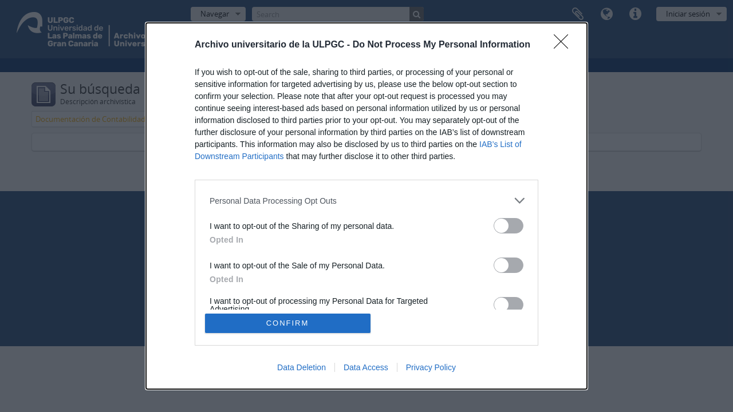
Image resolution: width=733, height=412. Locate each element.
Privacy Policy (431, 367)
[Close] (565, 45)
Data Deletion (301, 367)
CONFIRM (287, 323)
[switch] (508, 225)
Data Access (366, 367)
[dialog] (366, 206)
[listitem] (366, 201)
